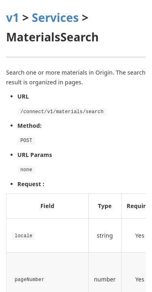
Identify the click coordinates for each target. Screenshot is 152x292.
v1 (12, 17)
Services (55, 17)
